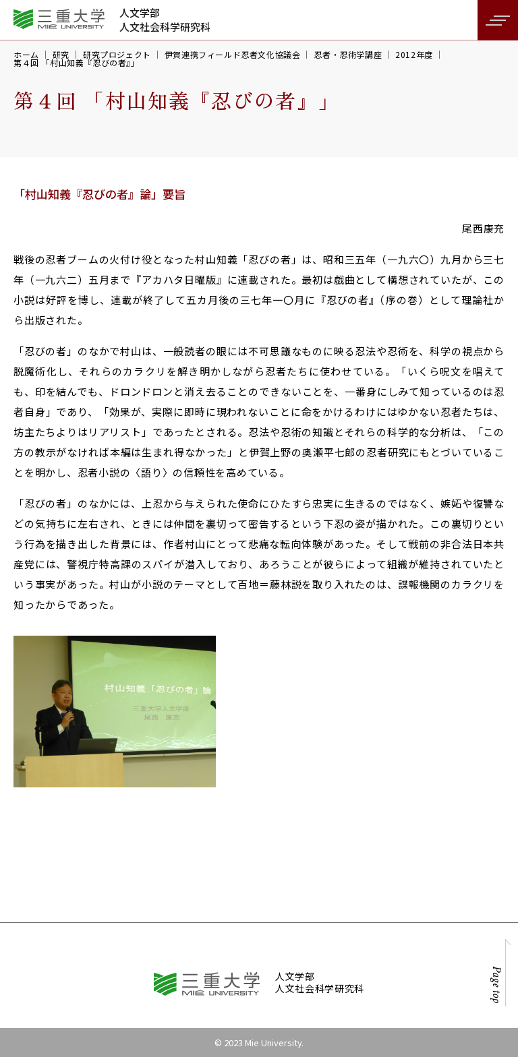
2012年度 (414, 54)
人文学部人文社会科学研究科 (164, 19)
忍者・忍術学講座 (348, 54)
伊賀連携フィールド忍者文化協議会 (233, 54)
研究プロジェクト (117, 54)
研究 (61, 54)
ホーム (26, 54)
